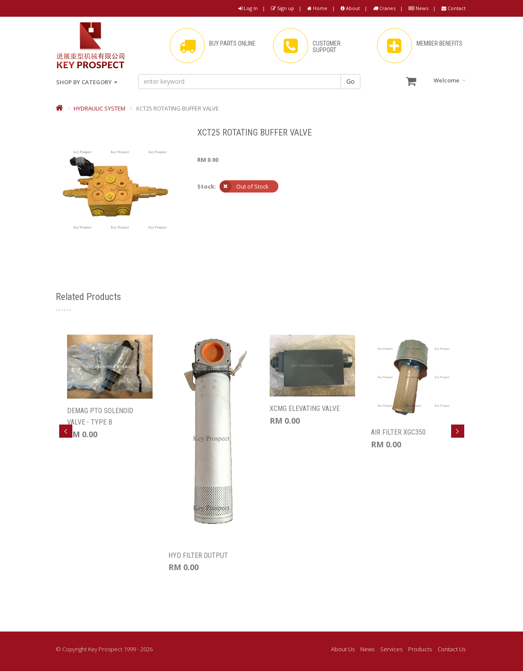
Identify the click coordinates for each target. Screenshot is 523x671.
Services (391, 649)
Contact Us (452, 649)
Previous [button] (65, 431)
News (418, 8)
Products (420, 649)
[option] (109, 387)
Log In (248, 8)
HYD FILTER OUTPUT (198, 555)
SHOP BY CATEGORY (86, 82)
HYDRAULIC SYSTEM (99, 108)
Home (317, 8)
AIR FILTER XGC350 (398, 432)
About (350, 8)
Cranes (384, 8)
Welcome (450, 80)
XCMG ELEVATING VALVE (305, 408)
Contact (453, 8)
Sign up (282, 8)
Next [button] (457, 431)
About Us (343, 649)
